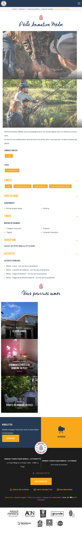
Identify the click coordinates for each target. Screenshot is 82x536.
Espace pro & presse (21, 490)
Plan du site (9, 497)
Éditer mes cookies (34, 497)
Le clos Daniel (19, 331)
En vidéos (61, 437)
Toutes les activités (33, 9)
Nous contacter (41, 482)
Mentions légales (20, 497)
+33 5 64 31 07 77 (42, 473)
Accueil (14, 9)
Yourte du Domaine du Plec (19, 405)
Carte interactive (44, 490)
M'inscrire (11, 439)
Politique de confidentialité (51, 497)
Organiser (22, 9)
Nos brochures (66, 490)
